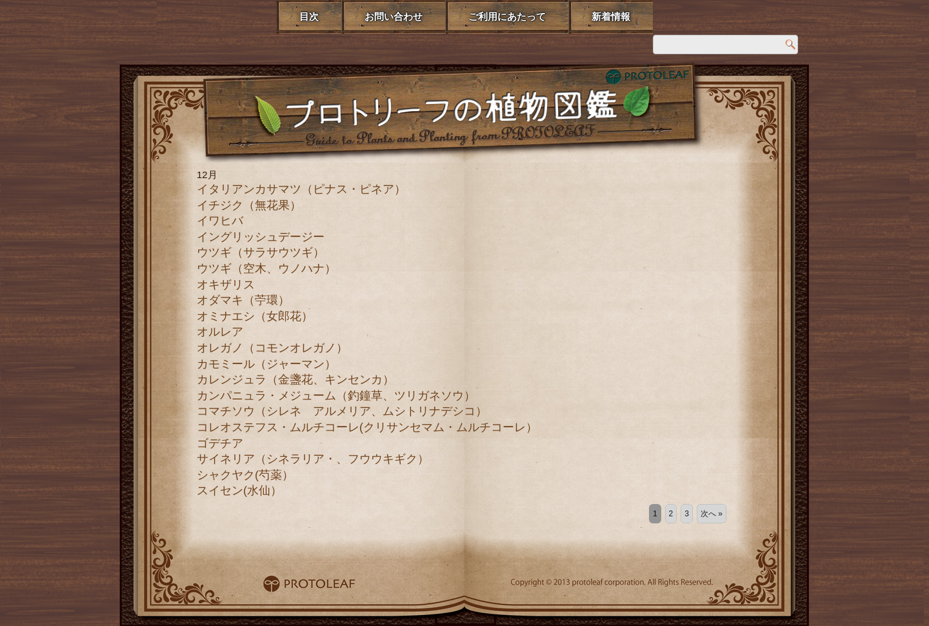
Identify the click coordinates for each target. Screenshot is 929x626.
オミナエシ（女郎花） (255, 316)
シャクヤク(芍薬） (245, 475)
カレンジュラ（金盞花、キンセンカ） (295, 379)
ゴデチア (220, 443)
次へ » (712, 513)
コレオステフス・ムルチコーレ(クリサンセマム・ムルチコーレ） (367, 427)
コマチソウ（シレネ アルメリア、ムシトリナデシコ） (342, 411)
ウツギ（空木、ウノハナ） (266, 268)
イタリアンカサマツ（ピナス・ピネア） (301, 189)
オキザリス (226, 284)
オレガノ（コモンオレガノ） (272, 347)
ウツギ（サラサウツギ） (261, 252)
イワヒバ (220, 220)
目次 (309, 16)
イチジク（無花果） (249, 205)
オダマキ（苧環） (243, 300)
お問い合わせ (394, 16)
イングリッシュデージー (261, 236)
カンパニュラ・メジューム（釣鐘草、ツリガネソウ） (336, 395)
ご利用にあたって (507, 16)
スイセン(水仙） (239, 490)
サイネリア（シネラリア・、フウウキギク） (313, 458)
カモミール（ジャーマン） (266, 364)
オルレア (220, 331)
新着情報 (611, 16)
